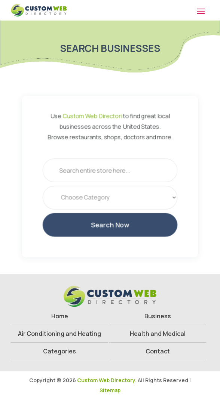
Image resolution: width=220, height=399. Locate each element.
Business (157, 316)
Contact (158, 351)
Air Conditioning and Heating (59, 334)
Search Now (110, 227)
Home (59, 316)
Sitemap (110, 390)
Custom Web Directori (91, 113)
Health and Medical (158, 334)
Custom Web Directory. (107, 380)
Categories (59, 351)
